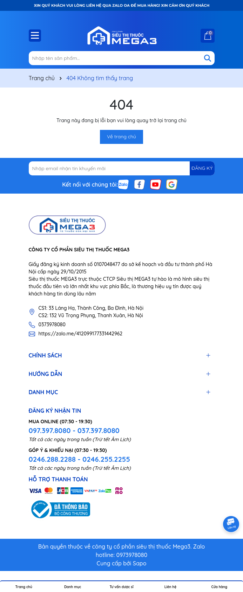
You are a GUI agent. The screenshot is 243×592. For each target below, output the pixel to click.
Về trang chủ (121, 136)
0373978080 (52, 324)
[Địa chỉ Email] (122, 168)
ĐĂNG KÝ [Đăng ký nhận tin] (201, 168)
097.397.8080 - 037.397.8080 (74, 430)
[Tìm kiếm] (207, 58)
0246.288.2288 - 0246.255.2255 (79, 459)
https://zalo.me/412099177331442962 (81, 333)
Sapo (140, 563)
